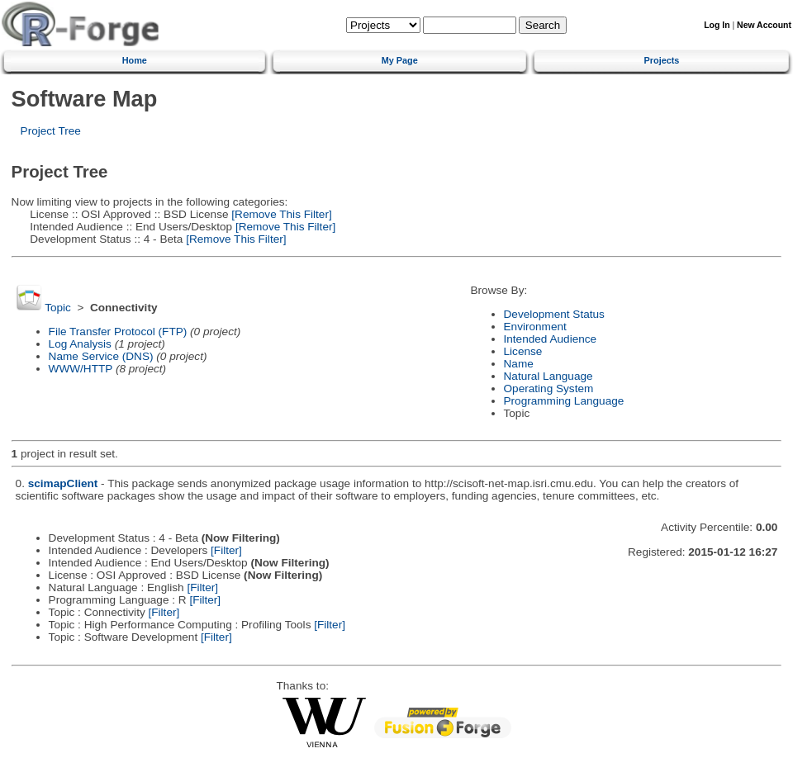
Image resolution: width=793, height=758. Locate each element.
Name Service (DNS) (101, 356)
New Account (764, 25)
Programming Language (564, 401)
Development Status (554, 314)
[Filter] (226, 550)
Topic (58, 307)
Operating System (549, 388)
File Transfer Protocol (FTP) (118, 331)
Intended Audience (550, 339)
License (523, 351)
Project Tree (51, 131)
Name (519, 364)
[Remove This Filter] (280, 214)
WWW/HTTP (81, 368)
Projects (662, 60)
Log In (716, 25)
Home (134, 60)
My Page (400, 60)
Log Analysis (80, 344)
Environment (535, 326)
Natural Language (548, 376)
